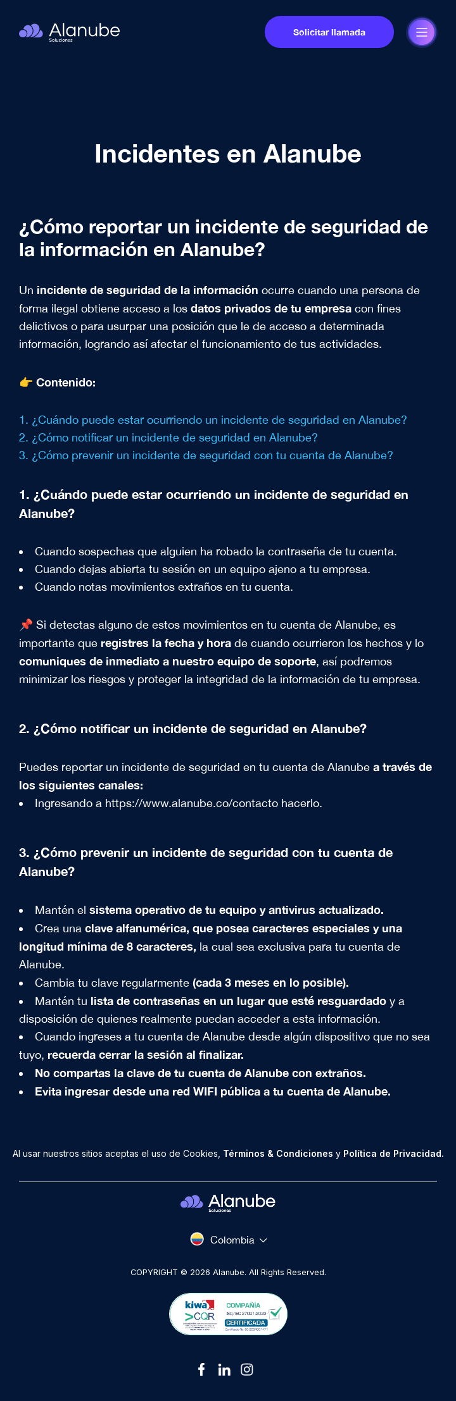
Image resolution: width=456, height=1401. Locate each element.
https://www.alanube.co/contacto (191, 803)
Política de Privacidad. (393, 1153)
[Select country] (228, 1239)
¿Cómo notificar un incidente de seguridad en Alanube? (175, 437)
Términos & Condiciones (278, 1153)
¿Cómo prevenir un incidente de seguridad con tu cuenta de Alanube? (212, 455)
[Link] (205, 1369)
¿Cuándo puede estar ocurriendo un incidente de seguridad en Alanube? (219, 419)
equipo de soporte (266, 661)
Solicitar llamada (329, 32)
